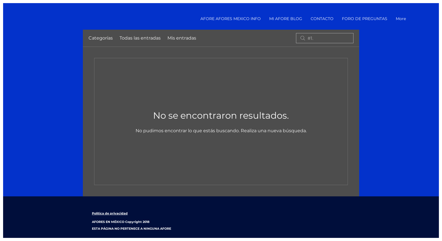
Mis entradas (181, 38)
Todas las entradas (140, 38)
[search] (324, 38)
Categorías (101, 38)
